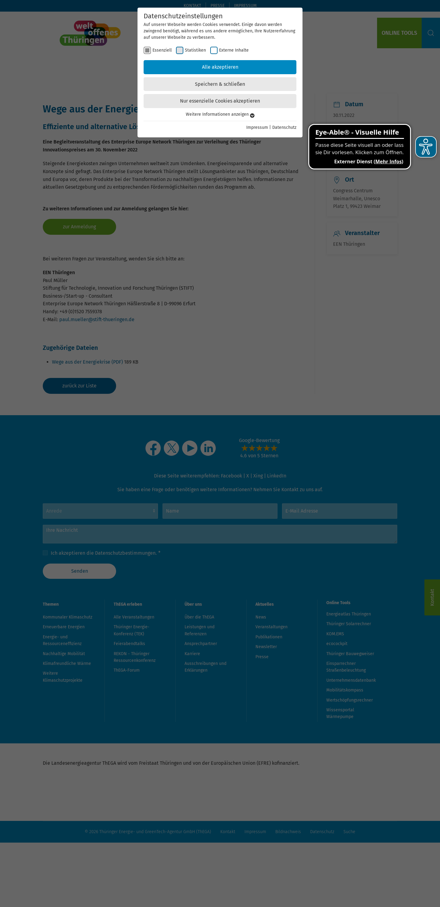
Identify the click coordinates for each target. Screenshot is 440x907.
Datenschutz (284, 127)
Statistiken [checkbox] (195, 50)
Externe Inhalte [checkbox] (234, 50)
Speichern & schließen (220, 84)
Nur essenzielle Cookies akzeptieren (220, 101)
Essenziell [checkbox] (162, 50)
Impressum (257, 127)
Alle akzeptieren (220, 67)
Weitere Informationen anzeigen (220, 114)
